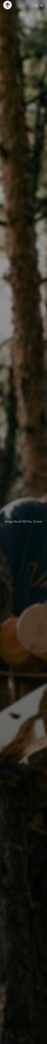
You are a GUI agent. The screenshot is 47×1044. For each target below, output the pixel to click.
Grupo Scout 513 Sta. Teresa (23, 521)
